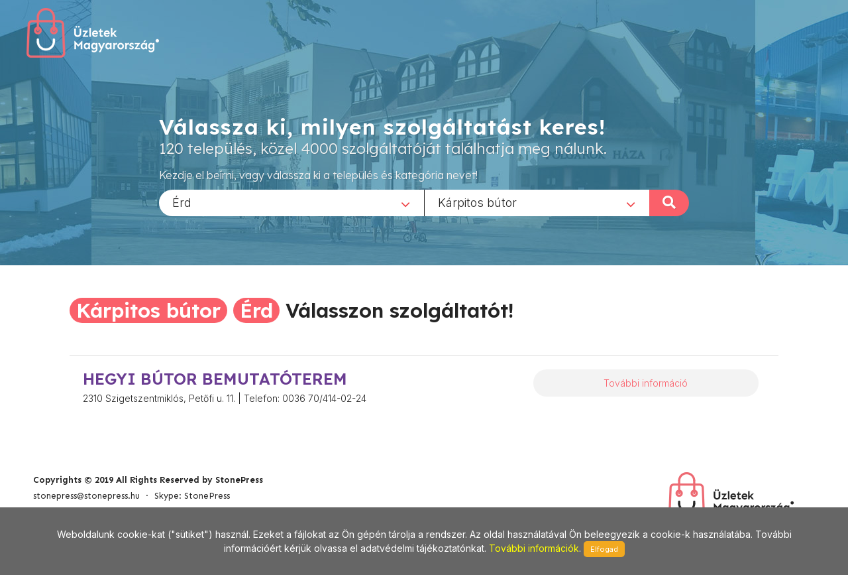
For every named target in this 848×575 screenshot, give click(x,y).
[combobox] (291, 202)
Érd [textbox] (181, 202)
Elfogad (604, 549)
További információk (534, 548)
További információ (646, 383)
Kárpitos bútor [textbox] (477, 202)
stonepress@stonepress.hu (86, 496)
